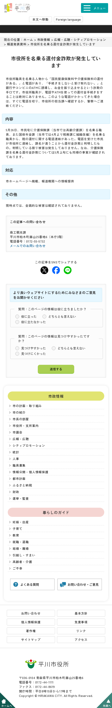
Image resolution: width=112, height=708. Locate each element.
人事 (16, 458)
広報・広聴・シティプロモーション (80, 39)
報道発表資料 (17, 44)
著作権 (31, 631)
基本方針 (81, 613)
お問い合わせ (31, 613)
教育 (16, 535)
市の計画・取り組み (27, 406)
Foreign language (68, 19)
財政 (16, 492)
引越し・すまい (24, 555)
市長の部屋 (21, 419)
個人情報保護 (31, 622)
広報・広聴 (21, 439)
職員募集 (19, 465)
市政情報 (43, 39)
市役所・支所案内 (26, 425)
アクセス (81, 639)
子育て (17, 528)
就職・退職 (21, 542)
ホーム (28, 39)
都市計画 (19, 478)
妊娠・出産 (21, 522)
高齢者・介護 (22, 561)
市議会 (17, 432)
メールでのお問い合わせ (28, 246)
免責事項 (81, 622)
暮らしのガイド (56, 512)
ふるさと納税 (22, 485)
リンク (81, 631)
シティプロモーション (29, 445)
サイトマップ (31, 639)
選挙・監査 (21, 498)
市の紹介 (19, 412)
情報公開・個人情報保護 (30, 472)
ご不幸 (17, 568)
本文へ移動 (40, 19)
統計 (16, 452)
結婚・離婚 (21, 548)
